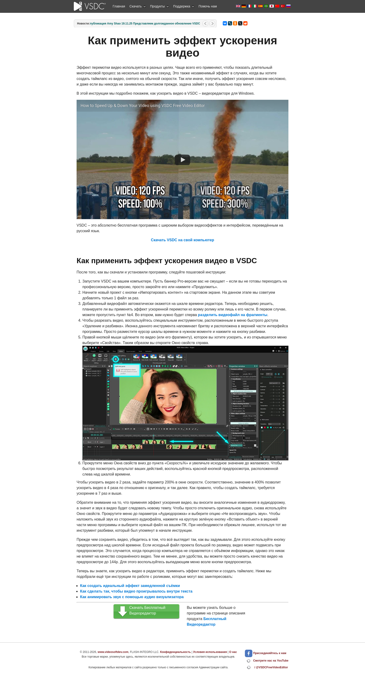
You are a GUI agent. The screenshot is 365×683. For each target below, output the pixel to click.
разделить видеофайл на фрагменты (232, 315)
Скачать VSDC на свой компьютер (182, 240)
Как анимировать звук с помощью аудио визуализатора (132, 597)
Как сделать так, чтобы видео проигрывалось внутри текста (136, 591)
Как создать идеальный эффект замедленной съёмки (130, 586)
